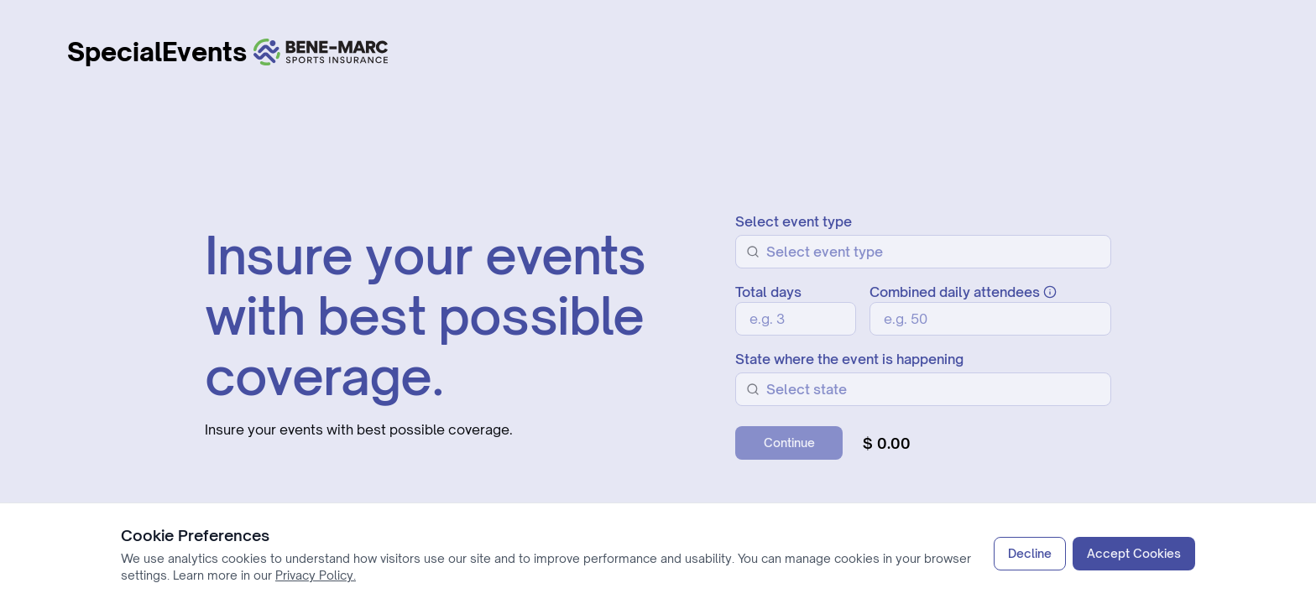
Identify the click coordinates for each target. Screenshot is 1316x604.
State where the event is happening (849, 359)
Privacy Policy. (315, 575)
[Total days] (795, 319)
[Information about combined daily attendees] (1050, 292)
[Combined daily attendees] (990, 319)
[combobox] (933, 252)
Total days (768, 292)
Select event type (793, 221)
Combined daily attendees (963, 292)
